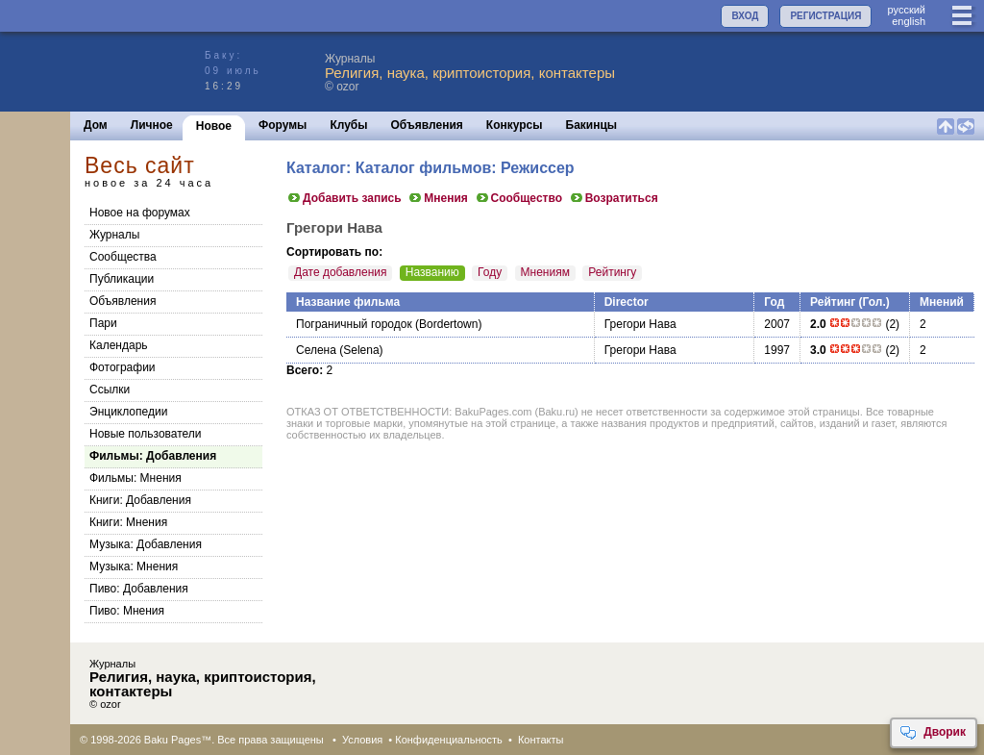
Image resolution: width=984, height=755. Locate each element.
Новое (214, 126)
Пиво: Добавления (138, 588)
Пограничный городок (354, 324)
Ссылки (109, 389)
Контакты (541, 739)
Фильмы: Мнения (135, 478)
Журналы (114, 234)
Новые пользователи (145, 433)
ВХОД (744, 16)
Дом (96, 125)
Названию (432, 272)
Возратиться (613, 198)
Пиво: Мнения (126, 610)
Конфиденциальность (449, 739)
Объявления (427, 125)
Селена (316, 350)
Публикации (121, 279)
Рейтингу (612, 272)
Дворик (932, 733)
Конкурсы (514, 125)
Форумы (282, 125)
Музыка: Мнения (133, 566)
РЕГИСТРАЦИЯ (825, 16)
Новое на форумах (139, 212)
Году (490, 272)
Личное (152, 125)
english (908, 21)
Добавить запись (344, 198)
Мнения (437, 198)
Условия (362, 739)
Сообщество (518, 198)
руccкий (906, 9)
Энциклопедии (128, 411)
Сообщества (123, 257)
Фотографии (122, 367)
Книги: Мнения (128, 522)
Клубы (348, 125)
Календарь (118, 345)
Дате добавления (340, 272)
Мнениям (545, 272)
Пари (103, 323)
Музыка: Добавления (145, 544)
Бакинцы (592, 125)
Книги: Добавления (140, 500)
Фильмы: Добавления (152, 456)
